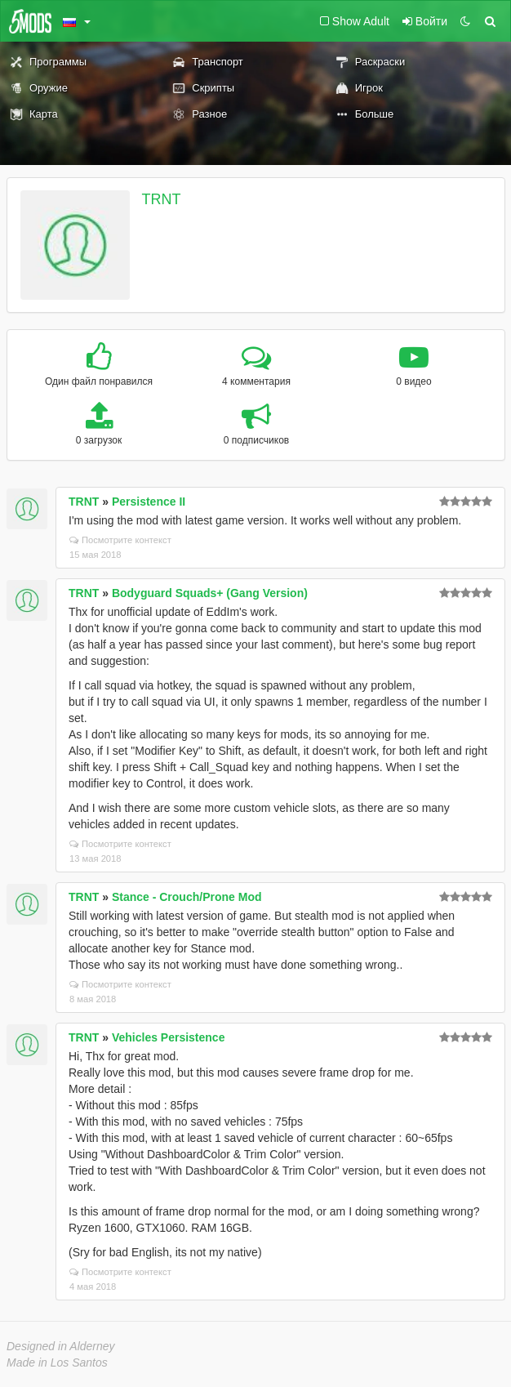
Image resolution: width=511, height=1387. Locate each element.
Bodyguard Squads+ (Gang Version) (210, 593)
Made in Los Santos (57, 1362)
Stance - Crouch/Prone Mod (187, 896)
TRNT (161, 199)
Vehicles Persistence (168, 1037)
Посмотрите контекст (120, 540)
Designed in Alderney (61, 1346)
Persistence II (148, 501)
